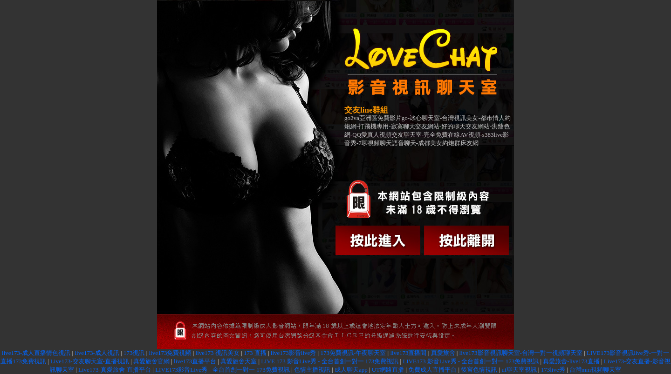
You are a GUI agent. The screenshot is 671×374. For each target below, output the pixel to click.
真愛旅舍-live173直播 (571, 361)
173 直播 (255, 352)
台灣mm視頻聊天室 (595, 369)
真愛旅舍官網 (151, 361)
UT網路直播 (388, 369)
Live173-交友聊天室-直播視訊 (89, 361)
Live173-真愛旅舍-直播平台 (114, 369)
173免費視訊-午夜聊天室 (353, 352)
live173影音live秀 (293, 352)
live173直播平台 (195, 361)
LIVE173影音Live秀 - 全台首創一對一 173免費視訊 (222, 369)
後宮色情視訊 (479, 369)
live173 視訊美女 (218, 352)
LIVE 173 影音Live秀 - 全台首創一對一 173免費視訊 (329, 361)
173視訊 (134, 352)
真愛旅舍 (443, 352)
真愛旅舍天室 (238, 361)
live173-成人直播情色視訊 (36, 352)
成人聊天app (351, 369)
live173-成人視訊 (97, 352)
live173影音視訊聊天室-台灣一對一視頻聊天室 (520, 352)
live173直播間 (408, 352)
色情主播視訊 (312, 369)
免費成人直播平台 (432, 369)
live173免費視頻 (170, 352)
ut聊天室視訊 (518, 369)
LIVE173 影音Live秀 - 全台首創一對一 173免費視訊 (471, 361)
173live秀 (553, 369)
